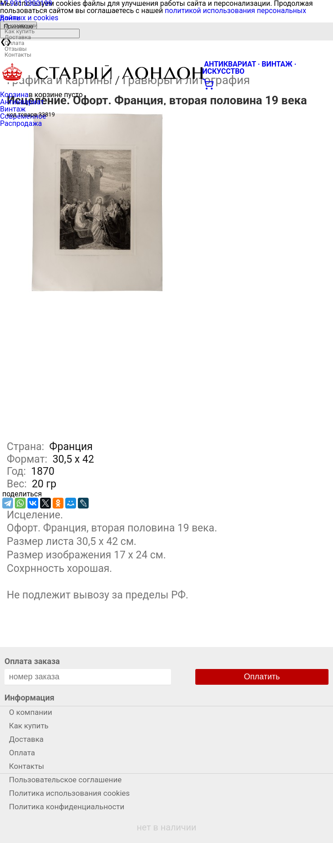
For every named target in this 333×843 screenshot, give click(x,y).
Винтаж (13, 109)
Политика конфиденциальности (66, 806)
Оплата (14, 43)
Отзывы (15, 48)
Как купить (19, 31)
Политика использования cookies (69, 793)
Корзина (14, 94)
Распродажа (21, 123)
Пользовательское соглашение (65, 779)
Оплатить (262, 676)
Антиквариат (22, 102)
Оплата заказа (32, 661)
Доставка (17, 37)
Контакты (18, 54)
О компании (20, 25)
